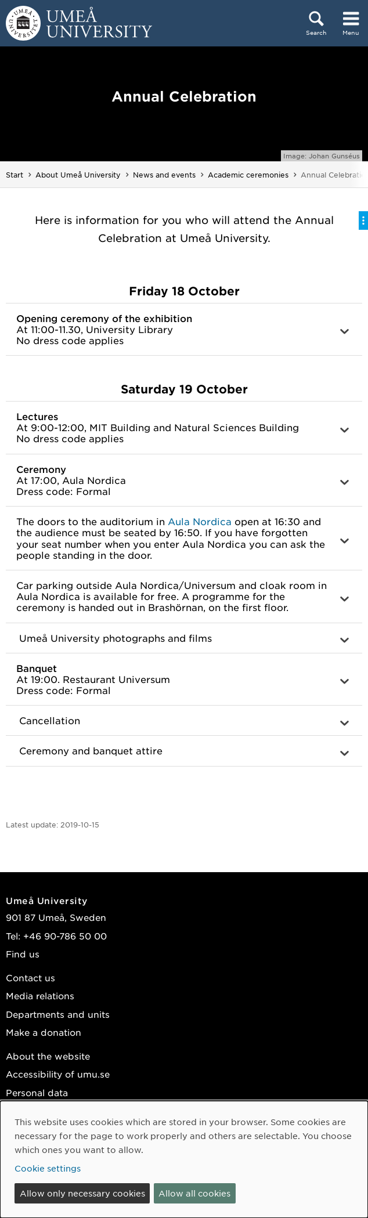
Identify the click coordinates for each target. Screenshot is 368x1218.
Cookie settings (48, 1168)
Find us (22, 953)
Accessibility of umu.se (58, 1073)
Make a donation (43, 1032)
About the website (48, 1055)
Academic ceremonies (248, 174)
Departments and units (58, 1014)
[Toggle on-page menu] (363, 220)
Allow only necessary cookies (82, 1193)
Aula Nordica (200, 521)
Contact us (30, 977)
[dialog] (184, 1159)
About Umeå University (78, 174)
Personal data (37, 1092)
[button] (184, 329)
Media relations (40, 995)
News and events (164, 174)
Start (14, 174)
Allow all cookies (194, 1193)
